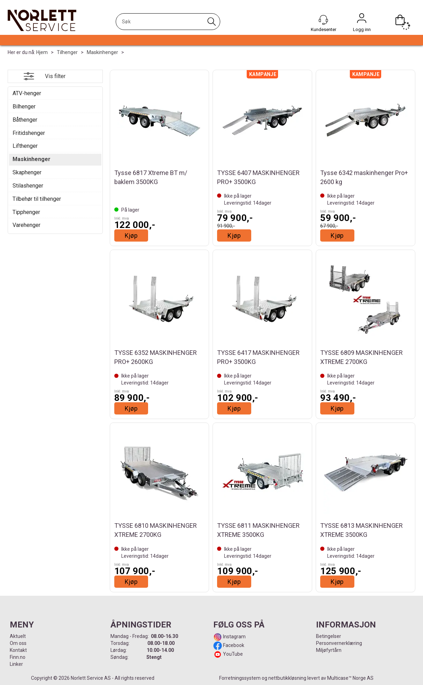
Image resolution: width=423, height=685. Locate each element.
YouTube (233, 654)
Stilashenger (28, 185)
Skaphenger (27, 172)
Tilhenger (67, 52)
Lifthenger (25, 146)
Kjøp (131, 235)
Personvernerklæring (339, 643)
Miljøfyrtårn (328, 650)
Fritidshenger (29, 133)
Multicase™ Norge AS (350, 678)
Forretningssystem (240, 678)
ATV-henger (27, 93)
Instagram (234, 636)
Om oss (18, 643)
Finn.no (17, 657)
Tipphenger (26, 212)
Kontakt (18, 650)
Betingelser (328, 636)
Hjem (42, 52)
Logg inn (361, 19)
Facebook (233, 645)
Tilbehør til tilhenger (37, 199)
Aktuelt (18, 636)
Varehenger (26, 225)
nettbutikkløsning (287, 678)
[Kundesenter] (323, 19)
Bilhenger (24, 106)
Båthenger (25, 119)
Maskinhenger (102, 52)
